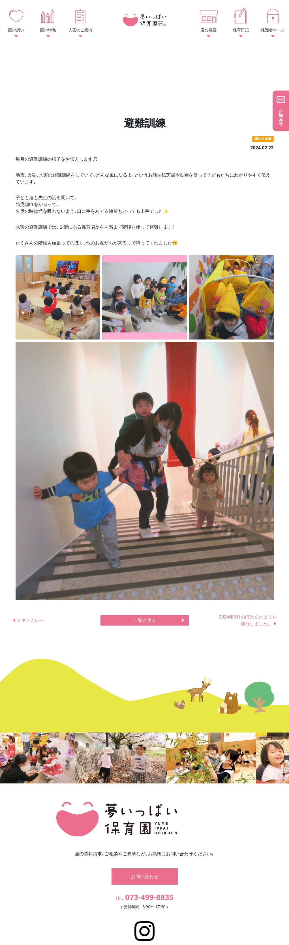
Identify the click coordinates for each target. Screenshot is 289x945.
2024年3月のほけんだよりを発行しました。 (248, 620)
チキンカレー (28, 620)
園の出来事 (262, 138)
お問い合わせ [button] (144, 861)
